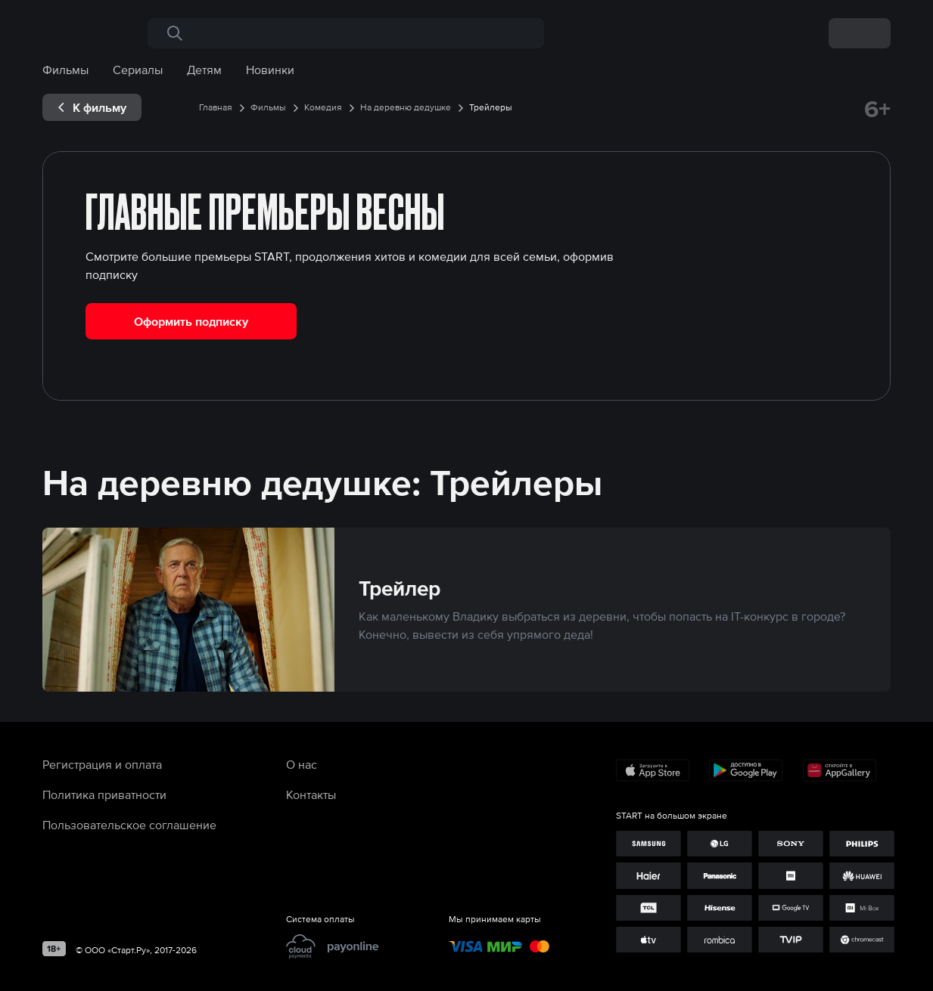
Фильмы (65, 69)
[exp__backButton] (92, 107)
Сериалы (138, 69)
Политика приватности (104, 794)
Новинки (270, 69)
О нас (301, 764)
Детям (204, 69)
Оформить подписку (191, 321)
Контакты (311, 794)
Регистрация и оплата (102, 764)
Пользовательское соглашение (129, 825)
